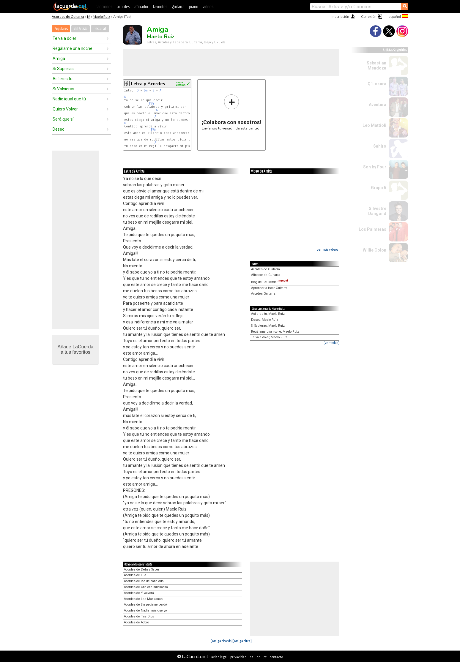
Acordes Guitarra (263, 294)
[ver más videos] (327, 249)
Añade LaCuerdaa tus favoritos (76, 349)
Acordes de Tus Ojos (139, 616)
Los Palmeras (372, 229)
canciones (104, 7)
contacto (276, 657)
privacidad (238, 657)
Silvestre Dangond (377, 211)
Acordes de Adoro (136, 622)
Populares (61, 29)
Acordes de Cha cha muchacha (146, 587)
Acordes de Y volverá (139, 593)
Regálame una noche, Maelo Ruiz (275, 332)
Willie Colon (374, 250)
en (258, 657)
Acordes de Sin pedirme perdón (146, 604)
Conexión (368, 16)
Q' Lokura (377, 83)
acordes (123, 7)
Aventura (377, 104)
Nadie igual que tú (69, 99)
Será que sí (63, 119)
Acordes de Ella (135, 575)
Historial (100, 29)
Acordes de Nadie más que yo (145, 610)
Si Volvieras (63, 88)
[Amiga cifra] (242, 641)
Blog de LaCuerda (269, 282)
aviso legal (219, 657)
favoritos (160, 7)
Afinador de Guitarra (265, 275)
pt (265, 657)
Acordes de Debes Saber (141, 569)
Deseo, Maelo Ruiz (264, 320)
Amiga (59, 58)
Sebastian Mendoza (376, 65)
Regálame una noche (72, 48)
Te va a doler (64, 38)
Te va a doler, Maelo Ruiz (269, 337)
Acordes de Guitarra (68, 16)
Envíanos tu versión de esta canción (231, 112)
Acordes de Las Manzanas (143, 599)
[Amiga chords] (222, 641)
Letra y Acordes (148, 84)
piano (193, 7)
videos (208, 7)
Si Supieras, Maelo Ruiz (268, 326)
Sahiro (379, 146)
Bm (145, 90)
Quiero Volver (65, 109)
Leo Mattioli (374, 125)
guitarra (178, 7)
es (251, 657)
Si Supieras (63, 68)
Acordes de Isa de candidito (143, 581)
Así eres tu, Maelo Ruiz (268, 314)
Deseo (58, 129)
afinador (141, 7)
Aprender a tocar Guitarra (269, 288)
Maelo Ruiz (101, 16)
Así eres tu (63, 78)
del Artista (80, 29)
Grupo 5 (378, 187)
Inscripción (340, 16)
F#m (151, 103)
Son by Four (374, 167)
